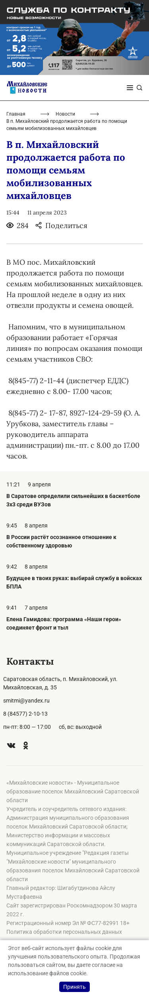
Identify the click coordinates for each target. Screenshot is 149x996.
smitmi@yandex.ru (26, 700)
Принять (74, 987)
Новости (65, 114)
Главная (15, 114)
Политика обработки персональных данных (64, 932)
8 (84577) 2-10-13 (25, 714)
